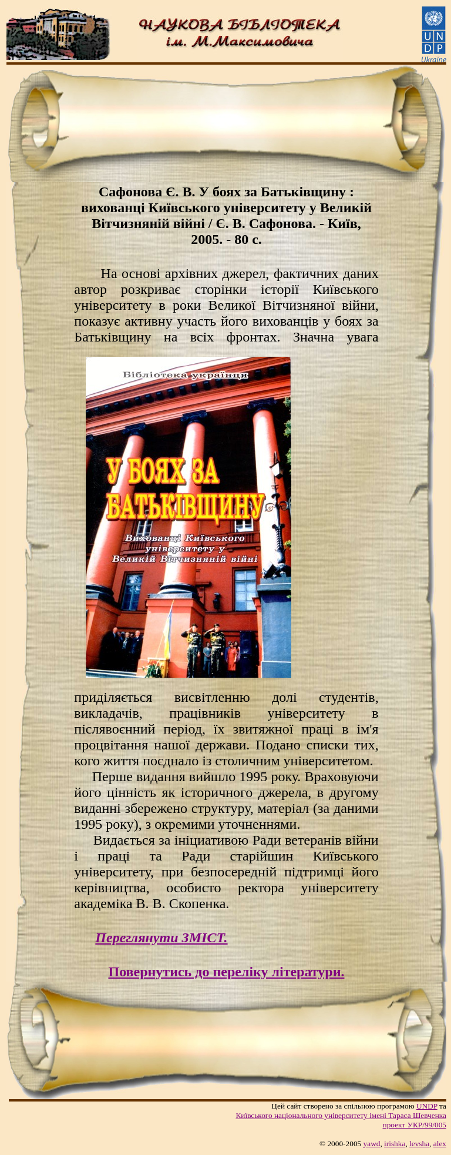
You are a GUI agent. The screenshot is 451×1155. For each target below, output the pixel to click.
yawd (372, 1143)
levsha (419, 1143)
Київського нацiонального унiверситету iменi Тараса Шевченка (340, 1115)
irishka (394, 1143)
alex (439, 1143)
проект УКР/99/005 (414, 1124)
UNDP (426, 1106)
